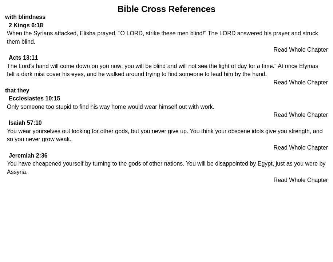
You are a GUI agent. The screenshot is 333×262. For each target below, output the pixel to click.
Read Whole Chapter (301, 50)
